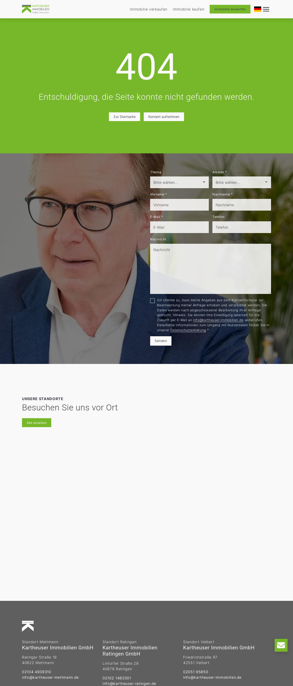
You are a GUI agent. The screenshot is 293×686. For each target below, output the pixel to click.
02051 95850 (195, 672)
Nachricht (158, 239)
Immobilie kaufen (188, 9)
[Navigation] (266, 9)
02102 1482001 (117, 678)
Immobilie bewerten (230, 9)
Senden (161, 341)
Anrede (219, 172)
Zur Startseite (125, 117)
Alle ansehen (37, 423)
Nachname (222, 194)
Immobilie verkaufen (148, 9)
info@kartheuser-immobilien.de (218, 320)
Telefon (218, 217)
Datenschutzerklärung (188, 330)
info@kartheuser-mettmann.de (50, 677)
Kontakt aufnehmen (163, 117)
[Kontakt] (281, 645)
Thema (155, 172)
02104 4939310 (36, 672)
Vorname (158, 194)
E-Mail (156, 217)
